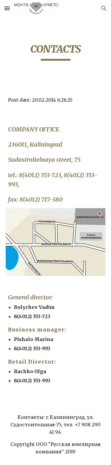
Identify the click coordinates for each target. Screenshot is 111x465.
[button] (7, 8)
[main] (56, 51)
